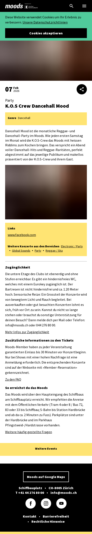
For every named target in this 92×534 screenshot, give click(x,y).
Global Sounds (21, 250)
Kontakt (29, 516)
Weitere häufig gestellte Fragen (28, 432)
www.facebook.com (22, 235)
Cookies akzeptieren (46, 33)
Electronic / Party (72, 246)
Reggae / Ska (54, 250)
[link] (14, 6)
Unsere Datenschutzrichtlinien (45, 22)
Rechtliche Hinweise (48, 521)
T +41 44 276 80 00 (29, 492)
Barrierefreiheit (56, 516)
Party (38, 250)
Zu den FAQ (13, 379)
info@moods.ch (63, 492)
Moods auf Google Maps (46, 477)
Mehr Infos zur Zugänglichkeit (27, 332)
